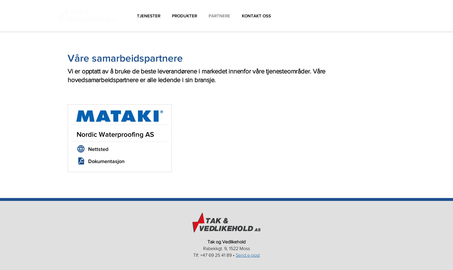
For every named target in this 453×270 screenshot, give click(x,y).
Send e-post (248, 255)
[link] (119, 151)
